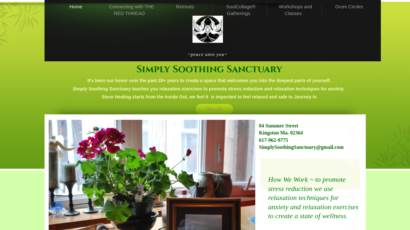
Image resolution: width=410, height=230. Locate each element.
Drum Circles (349, 6)
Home (76, 6)
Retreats (185, 6)
